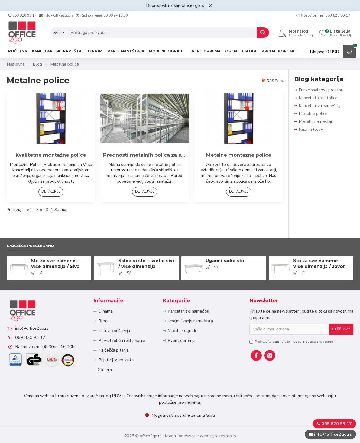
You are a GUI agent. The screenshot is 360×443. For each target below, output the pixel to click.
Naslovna (16, 64)
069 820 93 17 (36, 332)
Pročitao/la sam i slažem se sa (292, 322)
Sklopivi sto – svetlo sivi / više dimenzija (146, 244)
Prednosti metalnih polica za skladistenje (144, 155)
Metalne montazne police (238, 155)
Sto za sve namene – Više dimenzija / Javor (319, 244)
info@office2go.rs (37, 317)
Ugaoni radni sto (225, 241)
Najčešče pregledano (35, 226)
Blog (37, 64)
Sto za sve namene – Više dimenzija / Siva (55, 244)
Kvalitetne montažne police (50, 155)
